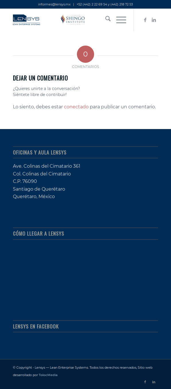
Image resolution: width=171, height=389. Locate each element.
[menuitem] (105, 19)
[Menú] (118, 19)
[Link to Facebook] (145, 19)
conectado (76, 107)
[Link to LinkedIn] (153, 19)
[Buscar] (105, 19)
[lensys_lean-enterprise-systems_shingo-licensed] (71, 19)
